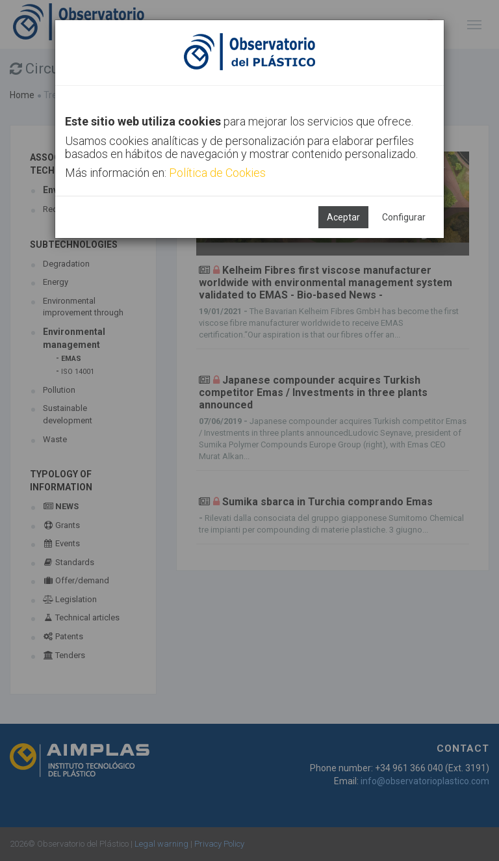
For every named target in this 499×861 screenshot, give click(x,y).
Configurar (404, 217)
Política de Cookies (217, 172)
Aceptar (343, 217)
